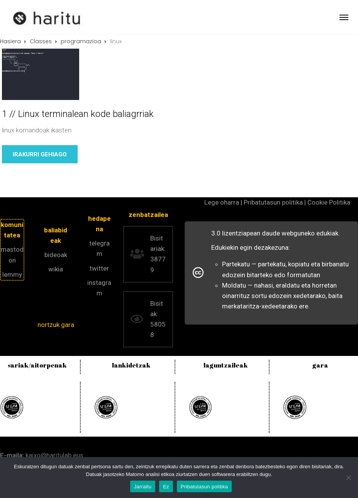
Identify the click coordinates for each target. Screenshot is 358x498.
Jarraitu (142, 487)
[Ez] (348, 477)
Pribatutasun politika (204, 487)
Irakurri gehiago (40, 154)
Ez (166, 487)
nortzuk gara (55, 325)
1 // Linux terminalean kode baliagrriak (78, 113)
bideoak (55, 255)
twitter (99, 268)
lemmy (12, 274)
